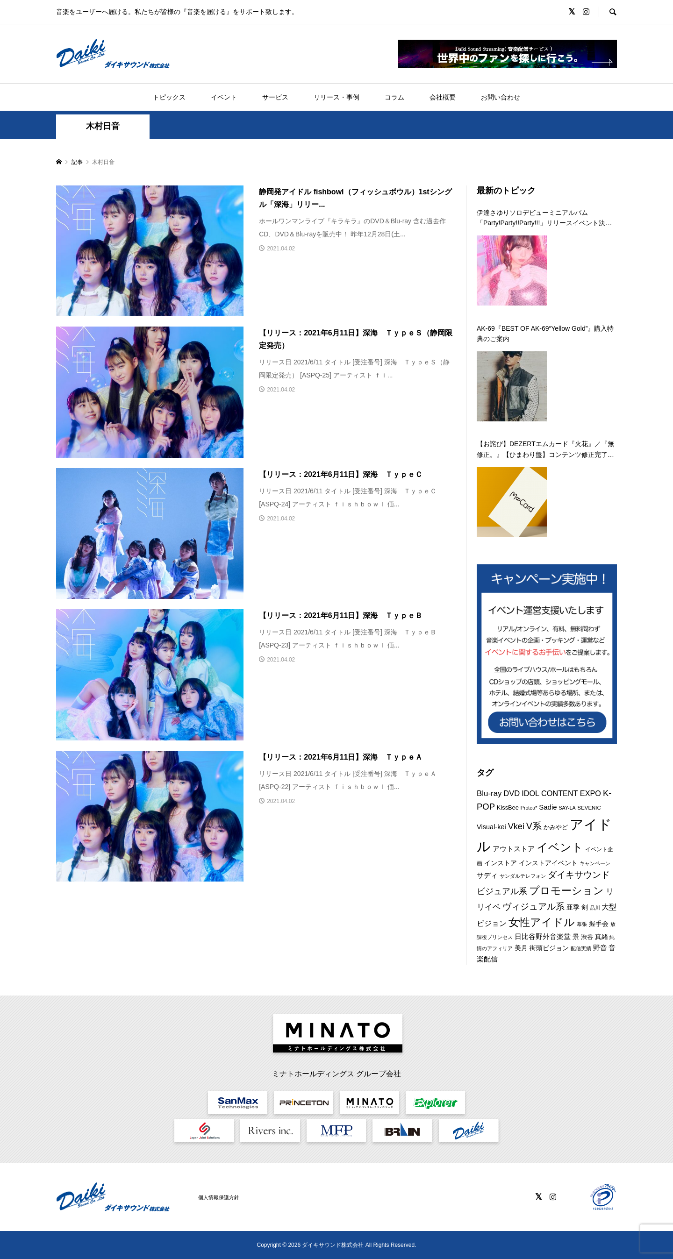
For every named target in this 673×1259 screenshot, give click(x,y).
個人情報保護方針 (218, 1197)
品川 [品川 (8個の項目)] (595, 907)
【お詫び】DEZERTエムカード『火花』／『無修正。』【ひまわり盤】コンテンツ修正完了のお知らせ (545, 450)
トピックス (169, 97)
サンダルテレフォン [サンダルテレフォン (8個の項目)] (523, 876)
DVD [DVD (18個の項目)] (511, 793)
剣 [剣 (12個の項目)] (584, 907)
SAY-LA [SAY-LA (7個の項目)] (567, 808)
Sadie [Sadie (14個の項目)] (548, 807)
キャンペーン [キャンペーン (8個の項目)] (595, 863)
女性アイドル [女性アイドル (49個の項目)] (541, 922)
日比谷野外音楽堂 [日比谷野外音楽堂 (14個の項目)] (543, 936)
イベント (224, 97)
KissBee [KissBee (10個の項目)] (508, 807)
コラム (394, 97)
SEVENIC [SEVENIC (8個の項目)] (589, 808)
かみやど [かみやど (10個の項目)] (556, 827)
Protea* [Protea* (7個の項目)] (529, 808)
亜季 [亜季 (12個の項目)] (573, 907)
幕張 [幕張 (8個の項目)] (582, 924)
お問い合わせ (500, 97)
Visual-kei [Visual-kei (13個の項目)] (491, 827)
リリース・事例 (336, 97)
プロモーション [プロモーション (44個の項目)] (566, 890)
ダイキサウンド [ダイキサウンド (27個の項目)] (579, 875)
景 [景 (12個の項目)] (576, 936)
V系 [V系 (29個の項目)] (534, 826)
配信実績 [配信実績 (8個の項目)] (581, 948)
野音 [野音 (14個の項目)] (600, 948)
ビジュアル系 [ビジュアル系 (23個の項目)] (502, 891)
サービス (275, 97)
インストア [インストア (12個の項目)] (500, 863)
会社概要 (443, 97)
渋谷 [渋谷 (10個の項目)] (587, 936)
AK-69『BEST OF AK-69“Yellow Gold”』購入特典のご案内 (545, 333)
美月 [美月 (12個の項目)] (521, 948)
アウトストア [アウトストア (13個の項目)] (514, 849)
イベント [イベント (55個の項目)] (560, 847)
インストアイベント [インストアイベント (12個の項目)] (548, 863)
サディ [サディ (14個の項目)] (487, 875)
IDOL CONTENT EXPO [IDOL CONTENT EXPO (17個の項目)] (561, 793)
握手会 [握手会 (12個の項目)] (599, 923)
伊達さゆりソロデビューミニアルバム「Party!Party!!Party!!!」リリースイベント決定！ (541, 218)
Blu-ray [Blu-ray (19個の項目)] (489, 793)
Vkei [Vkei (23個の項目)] (516, 826)
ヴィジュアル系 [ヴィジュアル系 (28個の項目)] (533, 906)
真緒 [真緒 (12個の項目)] (601, 936)
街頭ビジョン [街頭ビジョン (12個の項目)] (549, 948)
